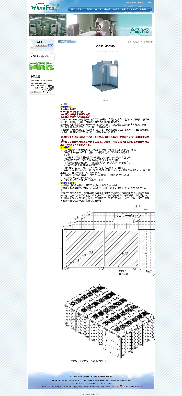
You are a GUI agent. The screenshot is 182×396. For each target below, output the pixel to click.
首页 (127, 3)
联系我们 (143, 9)
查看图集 (106, 100)
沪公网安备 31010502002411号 (132, 387)
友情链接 (107, 9)
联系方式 (109, 376)
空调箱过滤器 (95, 387)
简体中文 (133, 3)
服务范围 (116, 9)
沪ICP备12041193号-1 (55, 387)
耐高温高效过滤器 (113, 387)
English (148, 3)
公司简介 (79, 9)
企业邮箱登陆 (68, 387)
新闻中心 (134, 9)
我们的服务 (101, 376)
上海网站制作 (94, 394)
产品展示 (136, 42)
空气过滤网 (87, 387)
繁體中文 (141, 3)
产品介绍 (88, 9)
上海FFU (104, 387)
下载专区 (125, 9)
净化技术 (97, 9)
